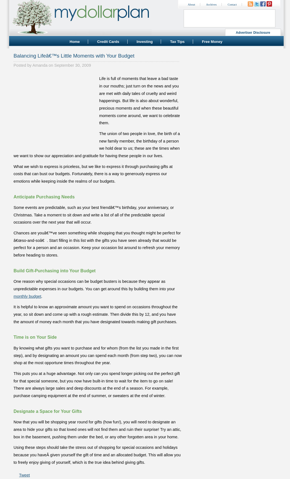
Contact (232, 4)
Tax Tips (177, 42)
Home (75, 42)
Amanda (40, 65)
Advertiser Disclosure (253, 33)
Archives (211, 4)
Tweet (24, 475)
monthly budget (27, 296)
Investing (144, 42)
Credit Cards (108, 42)
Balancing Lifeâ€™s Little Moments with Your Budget (74, 56)
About (191, 4)
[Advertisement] (55, 109)
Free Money (212, 42)
